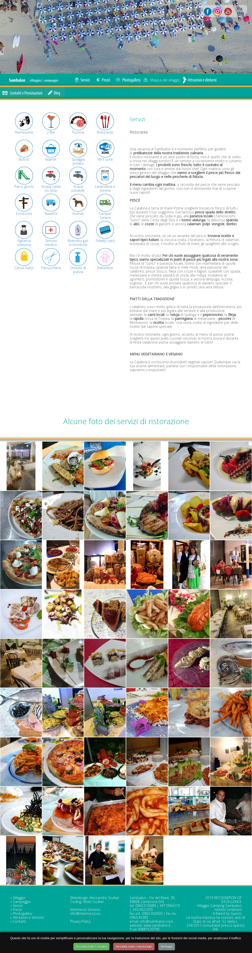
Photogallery (22, 913)
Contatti (19, 921)
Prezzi (17, 909)
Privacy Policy (80, 921)
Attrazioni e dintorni (28, 917)
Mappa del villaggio (161, 80)
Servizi (18, 905)
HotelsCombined (228, 909)
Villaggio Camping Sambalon (219, 905)
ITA (239, 8)
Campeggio (22, 901)
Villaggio (19, 897)
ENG (240, 13)
